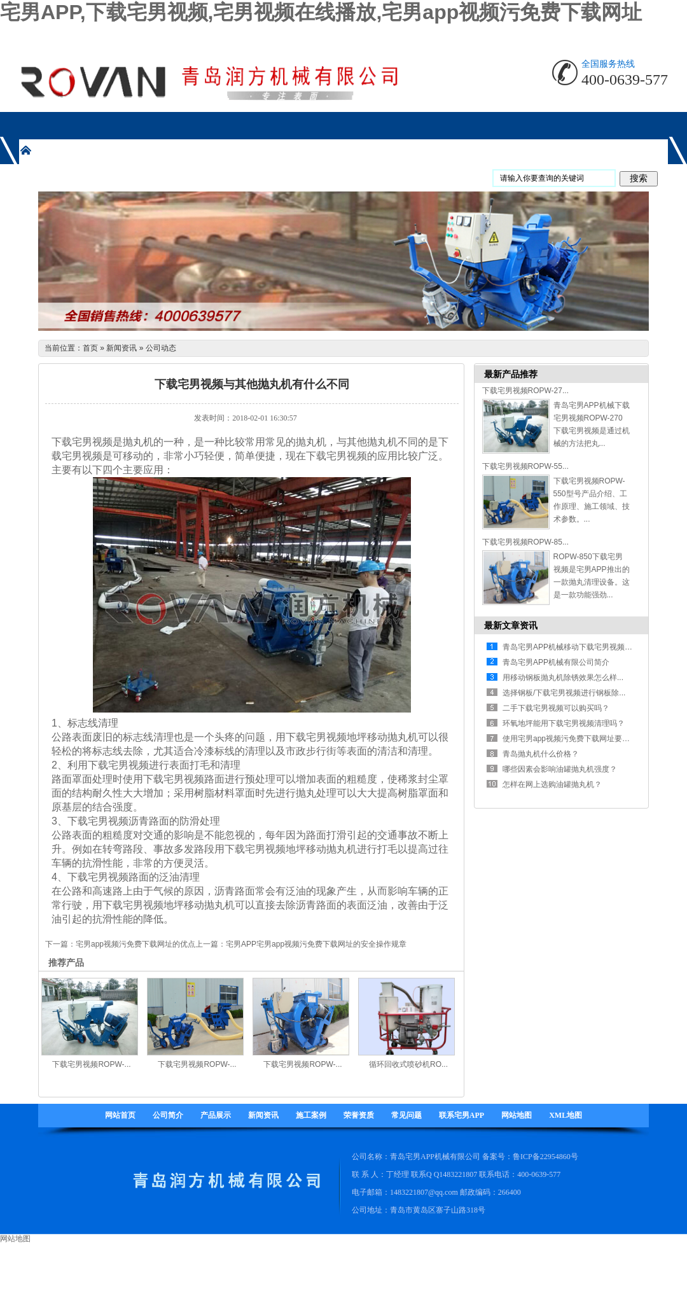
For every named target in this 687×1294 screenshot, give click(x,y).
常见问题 (406, 1115)
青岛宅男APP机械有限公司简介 (556, 662)
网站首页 (120, 1115)
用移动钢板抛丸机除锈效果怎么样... (563, 677)
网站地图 (516, 1115)
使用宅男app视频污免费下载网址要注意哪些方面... (588, 738)
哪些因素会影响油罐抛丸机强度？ (560, 769)
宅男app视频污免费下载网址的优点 (135, 944)
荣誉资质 (359, 1115)
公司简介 (168, 1115)
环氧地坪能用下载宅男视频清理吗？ (564, 723)
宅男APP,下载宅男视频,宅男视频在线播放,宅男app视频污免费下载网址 (321, 12)
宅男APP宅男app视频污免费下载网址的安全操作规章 (316, 944)
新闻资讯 (121, 348)
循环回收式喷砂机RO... (408, 1064)
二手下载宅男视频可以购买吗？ (556, 708)
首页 (90, 348)
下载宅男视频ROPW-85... (525, 542)
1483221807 (458, 1174)
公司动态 (161, 348)
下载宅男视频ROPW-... (91, 1064)
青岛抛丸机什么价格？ (541, 753)
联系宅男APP (461, 1115)
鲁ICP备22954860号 (545, 1156)
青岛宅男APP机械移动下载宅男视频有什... (574, 647)
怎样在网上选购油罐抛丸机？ (552, 784)
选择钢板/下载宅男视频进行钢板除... (564, 692)
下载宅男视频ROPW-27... (525, 390)
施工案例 (311, 1115)
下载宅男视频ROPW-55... (525, 466)
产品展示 (215, 1115)
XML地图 (565, 1115)
